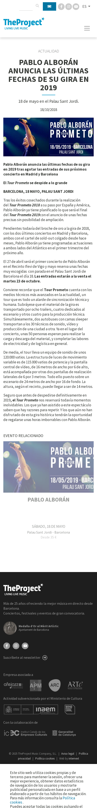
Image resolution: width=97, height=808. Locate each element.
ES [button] (84, 6)
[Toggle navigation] (87, 28)
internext (74, 758)
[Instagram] (69, 6)
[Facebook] (61, 6)
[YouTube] (25, 645)
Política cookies (45, 758)
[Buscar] (37, 5)
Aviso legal (68, 754)
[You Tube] (76, 6)
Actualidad (48, 51)
